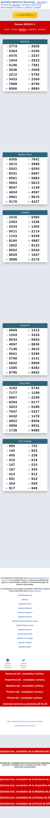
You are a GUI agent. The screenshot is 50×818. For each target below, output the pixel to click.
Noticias (25, 600)
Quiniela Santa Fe (25, 630)
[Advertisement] (25, 121)
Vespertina (32, 29)
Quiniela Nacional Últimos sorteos (25, 621)
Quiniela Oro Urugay (25, 638)
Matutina (23, 29)
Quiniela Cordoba (25, 643)
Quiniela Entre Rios (25, 634)
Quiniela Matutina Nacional (18, 2)
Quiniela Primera (25, 604)
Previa (6, 29)
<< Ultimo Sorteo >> (25, 15)
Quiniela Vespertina (25, 612)
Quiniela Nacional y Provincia (25, 726)
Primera (14, 29)
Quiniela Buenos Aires (25, 625)
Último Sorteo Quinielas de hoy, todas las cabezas (25, 721)
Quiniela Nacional (25, 595)
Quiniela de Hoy (34, 591)
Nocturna (42, 29)
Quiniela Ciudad (25, 647)
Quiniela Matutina (25, 608)
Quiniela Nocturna (25, 617)
